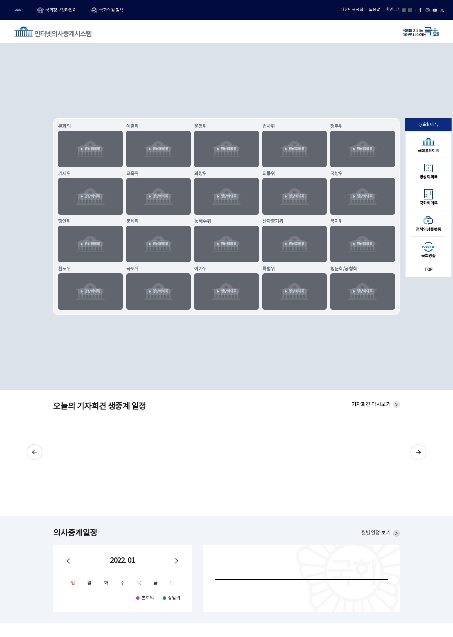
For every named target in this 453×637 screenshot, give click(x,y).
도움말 (374, 10)
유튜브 (434, 10)
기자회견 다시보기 (371, 404)
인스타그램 (427, 10)
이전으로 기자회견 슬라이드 (34, 452)
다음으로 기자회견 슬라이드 (419, 452)
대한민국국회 (352, 10)
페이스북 (420, 10)
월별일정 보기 (376, 533)
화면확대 (403, 10)
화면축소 (409, 10)
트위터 (442, 10)
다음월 (176, 561)
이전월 (68, 561)
